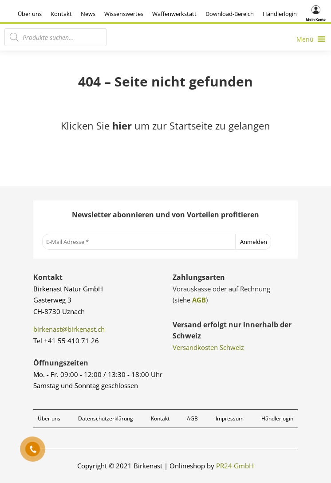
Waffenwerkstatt (174, 14)
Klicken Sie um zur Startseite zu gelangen (165, 125)
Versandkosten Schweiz (208, 347)
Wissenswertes (123, 14)
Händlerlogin (280, 14)
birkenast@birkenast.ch (69, 329)
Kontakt (61, 14)
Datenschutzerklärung (105, 418)
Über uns (30, 14)
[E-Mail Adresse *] (139, 242)
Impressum (230, 418)
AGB (199, 299)
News (88, 14)
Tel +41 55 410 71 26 (66, 340)
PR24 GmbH (235, 465)
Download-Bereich (229, 14)
